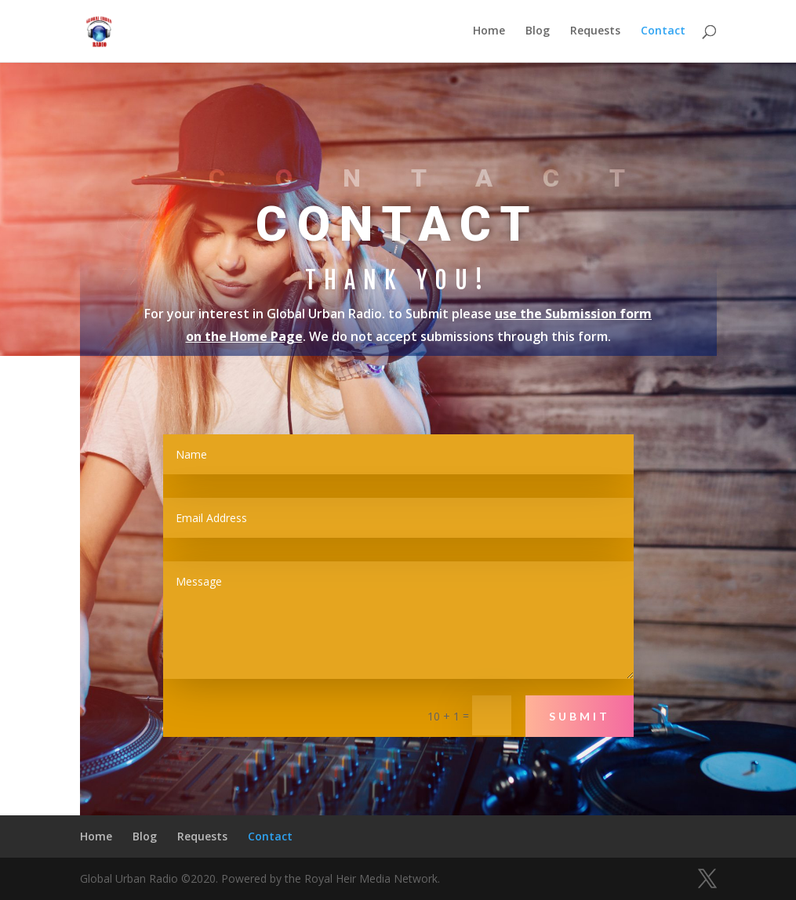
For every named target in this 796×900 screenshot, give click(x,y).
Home (489, 32)
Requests (595, 32)
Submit (579, 716)
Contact (663, 32)
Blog (537, 32)
